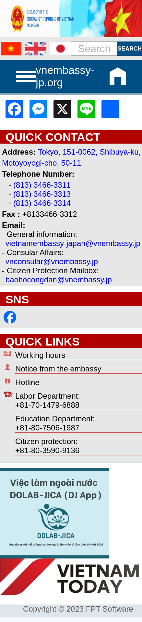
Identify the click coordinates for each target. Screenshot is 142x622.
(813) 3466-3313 (42, 194)
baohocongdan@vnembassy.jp (59, 279)
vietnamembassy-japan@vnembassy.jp (73, 243)
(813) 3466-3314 (42, 203)
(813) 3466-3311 (42, 185)
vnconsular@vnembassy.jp (52, 261)
